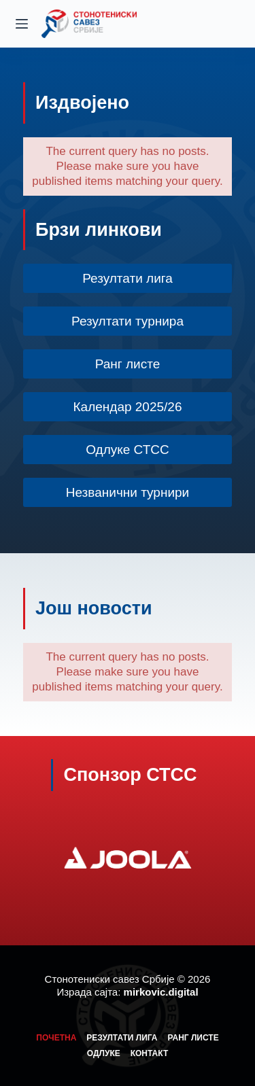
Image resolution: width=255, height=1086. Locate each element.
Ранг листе (193, 1038)
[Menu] (22, 24)
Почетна (56, 1038)
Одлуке (103, 1053)
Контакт (150, 1053)
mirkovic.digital (161, 992)
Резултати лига (121, 1038)
